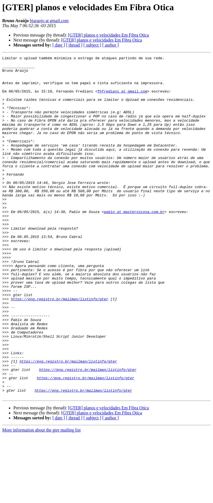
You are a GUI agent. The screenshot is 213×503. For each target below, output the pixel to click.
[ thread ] (74, 45)
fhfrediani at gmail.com (122, 98)
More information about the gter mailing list (41, 498)
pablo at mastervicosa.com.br (134, 243)
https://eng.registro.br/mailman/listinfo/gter (59, 347)
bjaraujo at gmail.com (49, 20)
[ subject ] (92, 45)
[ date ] (58, 45)
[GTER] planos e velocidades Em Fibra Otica (108, 35)
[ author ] (110, 45)
